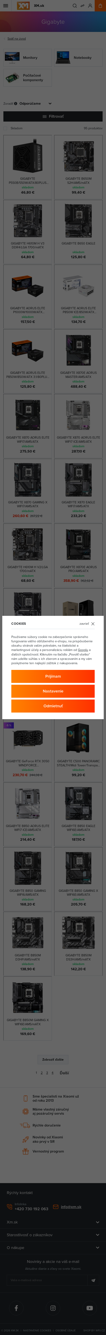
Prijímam (53, 676)
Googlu (83, 650)
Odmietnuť (53, 706)
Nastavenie (53, 691)
